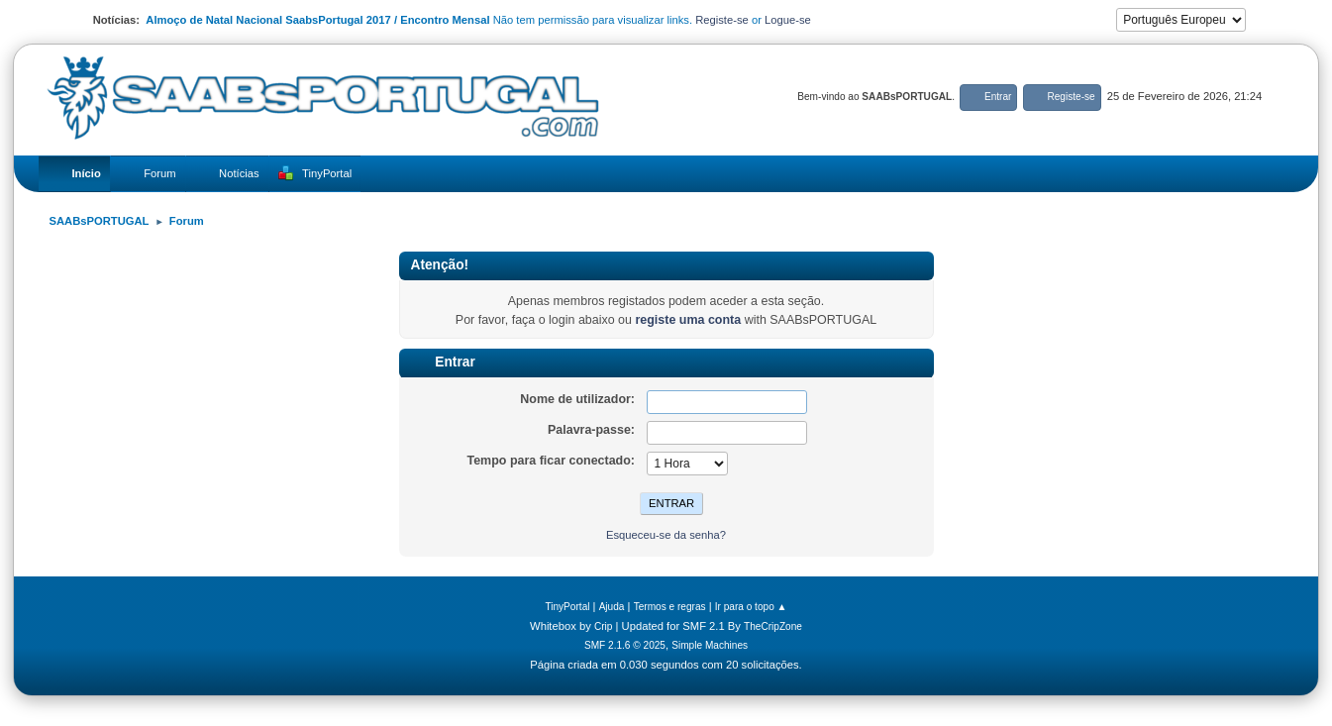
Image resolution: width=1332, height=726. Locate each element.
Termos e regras (670, 606)
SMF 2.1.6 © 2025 (625, 645)
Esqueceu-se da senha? (666, 535)
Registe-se (722, 20)
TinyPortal (567, 606)
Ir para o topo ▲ (751, 606)
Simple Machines (709, 645)
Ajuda (612, 606)
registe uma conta (688, 320)
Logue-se (788, 20)
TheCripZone (773, 626)
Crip (603, 626)
